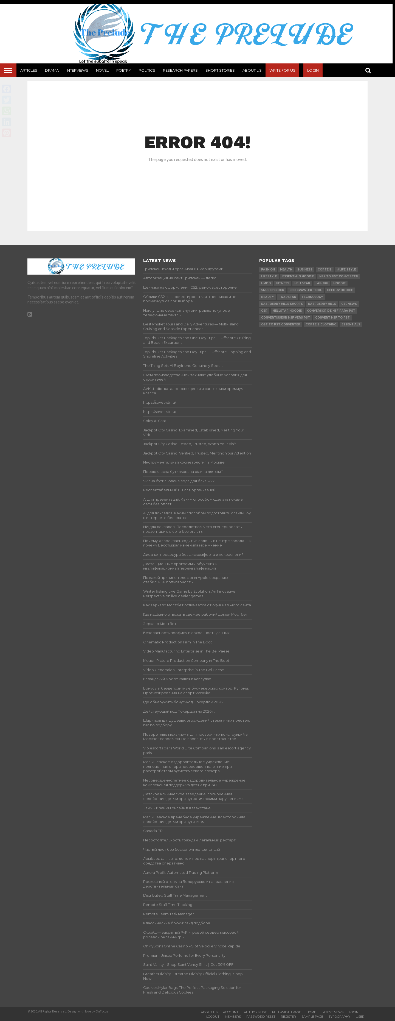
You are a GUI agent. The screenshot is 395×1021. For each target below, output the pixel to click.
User (360, 1017)
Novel (102, 70)
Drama (52, 70)
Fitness (282, 283)
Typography (339, 1017)
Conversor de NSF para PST (331, 311)
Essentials (351, 324)
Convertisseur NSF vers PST (285, 317)
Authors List (255, 1012)
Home (311, 1012)
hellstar (302, 283)
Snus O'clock (272, 290)
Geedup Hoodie (340, 290)
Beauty (267, 297)
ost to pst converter (280, 324)
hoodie (339, 283)
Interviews (77, 70)
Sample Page (312, 1017)
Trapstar (287, 297)
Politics (147, 70)
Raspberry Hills (322, 304)
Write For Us (282, 70)
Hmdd (266, 283)
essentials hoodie (298, 276)
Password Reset (260, 1017)
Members (233, 1017)
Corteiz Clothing (321, 324)
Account (230, 1012)
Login (313, 70)
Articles (28, 70)
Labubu (321, 283)
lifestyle (269, 276)
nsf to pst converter (338, 276)
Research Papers (180, 70)
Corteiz (325, 269)
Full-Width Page (286, 1012)
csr (264, 311)
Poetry (123, 70)
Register (288, 1017)
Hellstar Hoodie (287, 311)
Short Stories (220, 70)
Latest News (332, 1012)
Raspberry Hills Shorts (282, 304)
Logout (212, 1017)
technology (312, 297)
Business (304, 269)
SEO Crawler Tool (305, 290)
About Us (252, 70)
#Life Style (346, 269)
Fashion (268, 269)
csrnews (349, 304)
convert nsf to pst (332, 317)
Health (286, 269)
